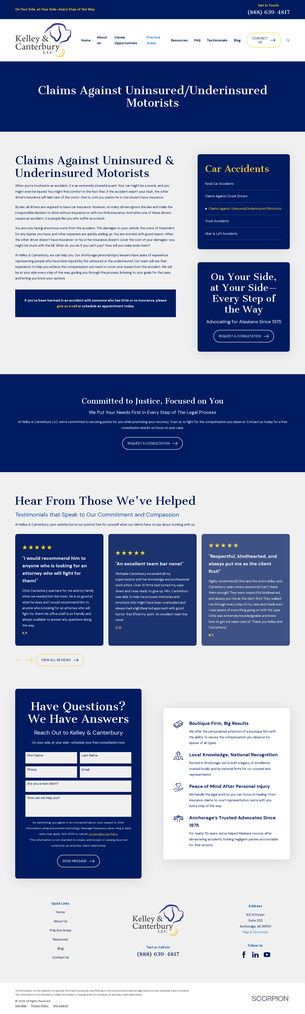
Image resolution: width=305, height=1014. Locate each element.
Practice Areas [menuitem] (153, 40)
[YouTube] (267, 954)
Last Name (84, 755)
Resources (60, 939)
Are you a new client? (37, 784)
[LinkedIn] (255, 954)
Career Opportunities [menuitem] (125, 40)
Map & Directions (255, 932)
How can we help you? (38, 798)
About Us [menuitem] (102, 40)
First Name (30, 755)
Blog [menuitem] (237, 40)
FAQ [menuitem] (197, 40)
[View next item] (29, 660)
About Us (60, 921)
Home (60, 912)
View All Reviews (59, 660)
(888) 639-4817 (268, 12)
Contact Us (263, 40)
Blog (60, 948)
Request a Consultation (244, 336)
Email (80, 770)
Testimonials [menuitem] (217, 40)
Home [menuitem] (86, 40)
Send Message (73, 861)
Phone (26, 770)
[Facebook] (244, 954)
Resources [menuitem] (179, 40)
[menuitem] (243, 184)
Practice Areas (60, 930)
